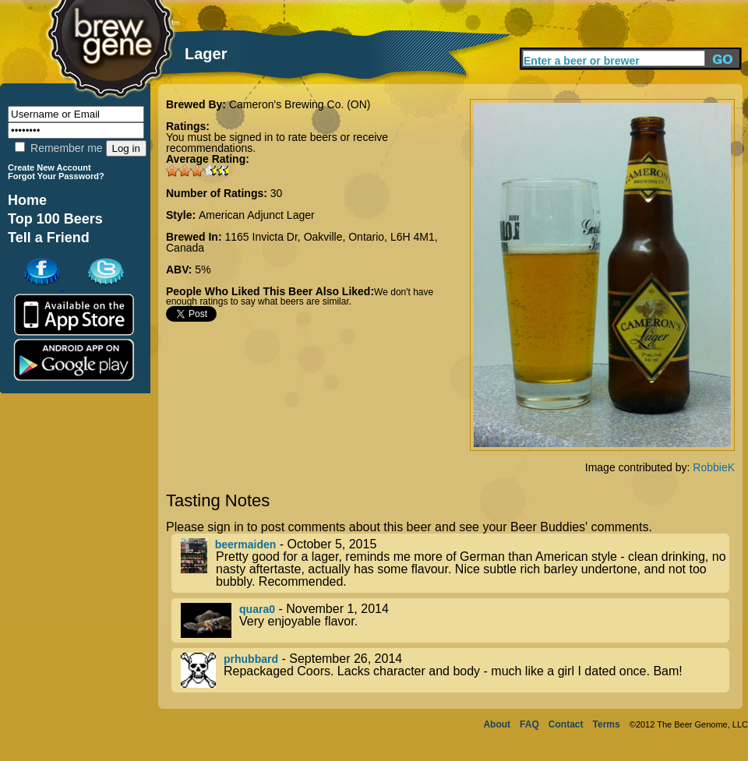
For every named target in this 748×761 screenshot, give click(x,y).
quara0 (257, 609)
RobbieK (714, 467)
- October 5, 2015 (455, 563)
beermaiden (246, 544)
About (496, 724)
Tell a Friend (49, 237)
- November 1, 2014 (455, 620)
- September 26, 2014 (455, 670)
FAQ (529, 724)
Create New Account (49, 167)
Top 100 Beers (55, 219)
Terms (606, 724)
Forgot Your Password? (56, 176)
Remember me (58, 148)
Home (27, 200)
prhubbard (251, 659)
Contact (566, 724)
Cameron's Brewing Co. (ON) (300, 104)
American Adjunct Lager (257, 215)
